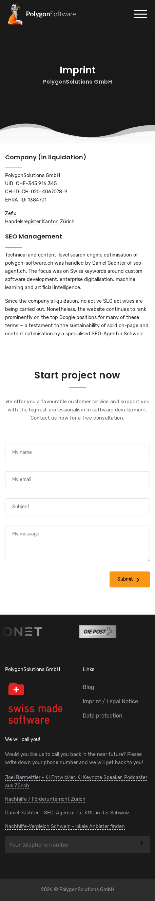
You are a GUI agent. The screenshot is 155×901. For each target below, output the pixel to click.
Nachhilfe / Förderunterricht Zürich (45, 799)
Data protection (102, 715)
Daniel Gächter (109, 263)
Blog (88, 687)
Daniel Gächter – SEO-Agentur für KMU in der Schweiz (67, 813)
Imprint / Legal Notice (110, 701)
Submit (129, 579)
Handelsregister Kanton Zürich (40, 222)
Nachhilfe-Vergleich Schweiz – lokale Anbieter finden (65, 826)
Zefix (10, 213)
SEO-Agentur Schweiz (117, 334)
